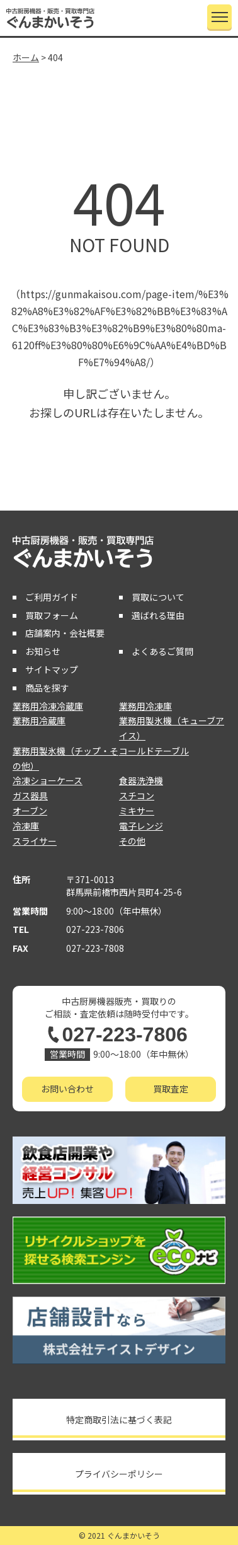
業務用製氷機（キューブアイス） (171, 728)
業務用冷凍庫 (145, 706)
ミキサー (136, 810)
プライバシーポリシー (119, 1473)
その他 (132, 841)
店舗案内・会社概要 (65, 633)
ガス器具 (30, 795)
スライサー (35, 841)
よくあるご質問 (162, 651)
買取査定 (170, 1088)
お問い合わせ (67, 1088)
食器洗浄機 (141, 780)
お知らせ (42, 651)
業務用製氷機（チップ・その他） (65, 758)
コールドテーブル (154, 750)
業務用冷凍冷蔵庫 (48, 706)
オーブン (30, 810)
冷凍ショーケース (47, 780)
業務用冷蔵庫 (39, 720)
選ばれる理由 (158, 615)
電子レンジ (141, 825)
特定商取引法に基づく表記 (119, 1419)
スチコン (136, 795)
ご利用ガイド (51, 597)
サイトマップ (51, 669)
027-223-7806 (95, 929)
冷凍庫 (26, 825)
